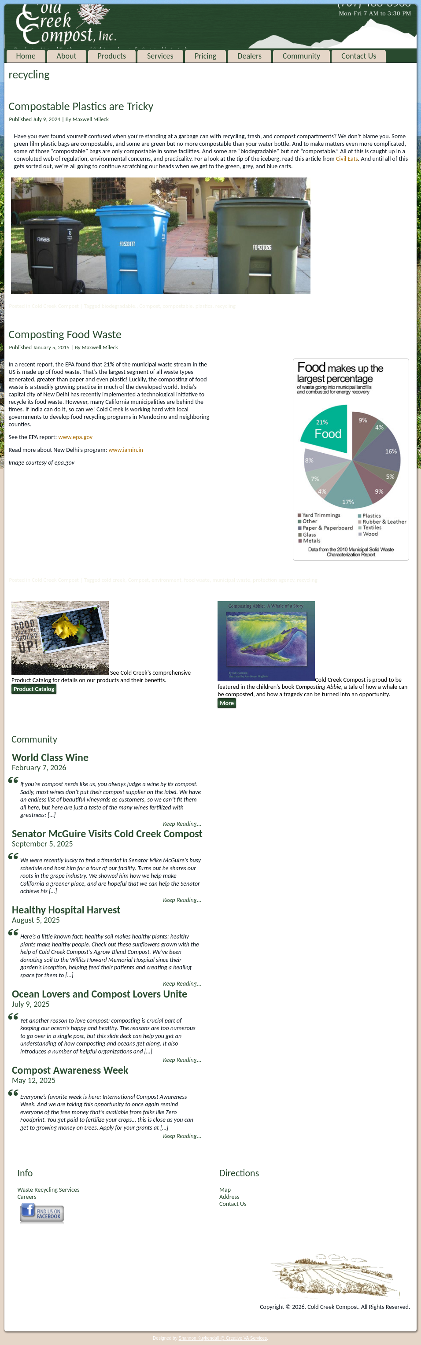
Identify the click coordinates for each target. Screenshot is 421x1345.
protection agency (273, 579)
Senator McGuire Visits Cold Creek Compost (107, 833)
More (227, 703)
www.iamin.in (125, 450)
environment (166, 579)
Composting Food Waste (65, 334)
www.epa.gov (75, 437)
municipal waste (231, 579)
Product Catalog (34, 689)
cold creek (114, 579)
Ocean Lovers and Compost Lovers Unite (99, 993)
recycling (225, 306)
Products (112, 56)
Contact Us (358, 56)
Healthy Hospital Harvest (66, 909)
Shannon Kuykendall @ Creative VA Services (222, 1338)
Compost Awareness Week (70, 1070)
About (67, 56)
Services (160, 56)
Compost (149, 306)
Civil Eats (347, 159)
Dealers (249, 56)
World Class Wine (50, 757)
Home (26, 56)
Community (301, 56)
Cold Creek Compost (55, 306)
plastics (204, 306)
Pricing (205, 56)
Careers (27, 1197)
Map (225, 1190)
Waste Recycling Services (49, 1190)
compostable (177, 306)
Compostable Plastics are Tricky (81, 106)
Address (229, 1197)
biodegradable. (119, 306)
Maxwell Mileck (91, 119)
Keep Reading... (182, 824)
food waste (197, 579)
